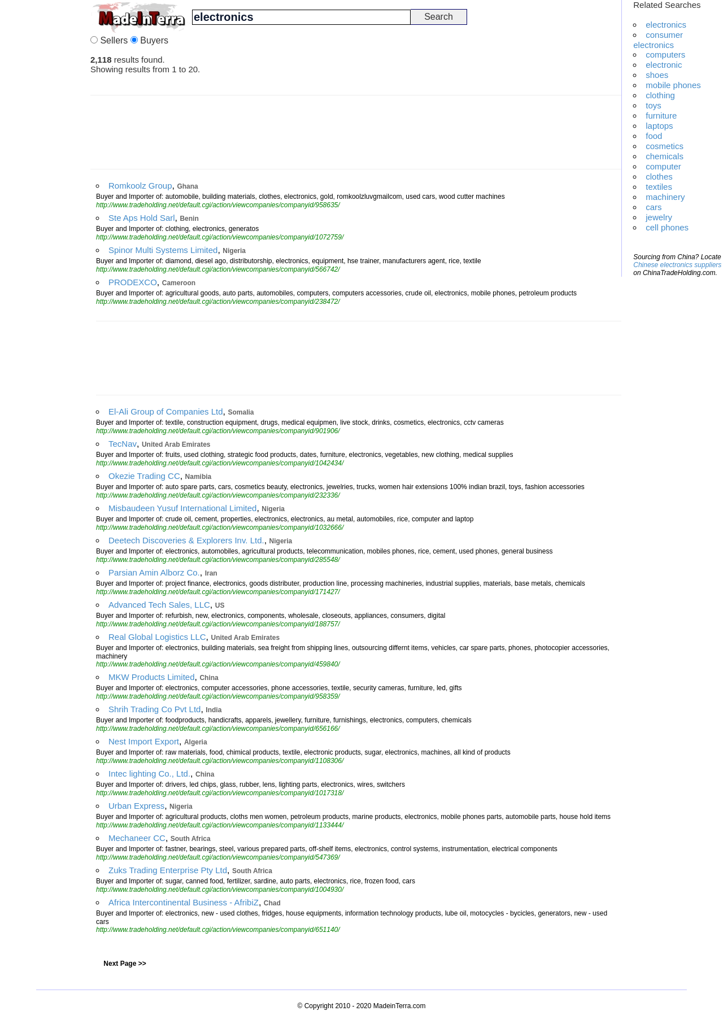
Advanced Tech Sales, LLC (159, 604)
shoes (657, 75)
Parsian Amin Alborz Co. (154, 572)
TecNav (122, 443)
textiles (659, 186)
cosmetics (664, 146)
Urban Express (136, 805)
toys (653, 105)
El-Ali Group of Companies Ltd (165, 411)
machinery (665, 197)
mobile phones (673, 85)
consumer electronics (658, 40)
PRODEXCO (132, 282)
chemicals (664, 156)
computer (663, 166)
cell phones (667, 227)
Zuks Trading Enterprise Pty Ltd (167, 870)
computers (665, 54)
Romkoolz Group (140, 185)
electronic (664, 64)
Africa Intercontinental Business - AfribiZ (183, 902)
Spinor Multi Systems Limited (162, 250)
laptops (659, 125)
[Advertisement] (45, 169)
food (654, 136)
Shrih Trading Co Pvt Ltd (154, 709)
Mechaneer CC (136, 838)
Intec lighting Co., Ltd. (149, 773)
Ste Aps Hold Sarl (141, 218)
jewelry (659, 217)
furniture (661, 115)
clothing (660, 95)
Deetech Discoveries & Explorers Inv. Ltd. (186, 540)
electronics (666, 24)
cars (653, 207)
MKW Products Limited (151, 677)
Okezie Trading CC (144, 476)
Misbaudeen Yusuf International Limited (182, 508)
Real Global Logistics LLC (157, 637)
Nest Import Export (143, 741)
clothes (659, 176)
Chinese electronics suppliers (677, 265)
